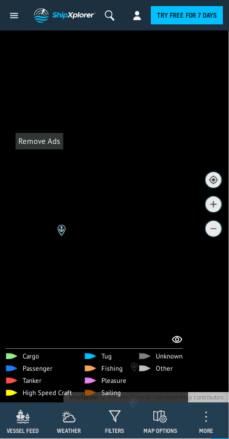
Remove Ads (39, 141)
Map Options (160, 430)
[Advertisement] (114, 263)
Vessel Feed (23, 430)
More (206, 430)
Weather (69, 430)
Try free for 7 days (187, 15)
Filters (114, 430)
